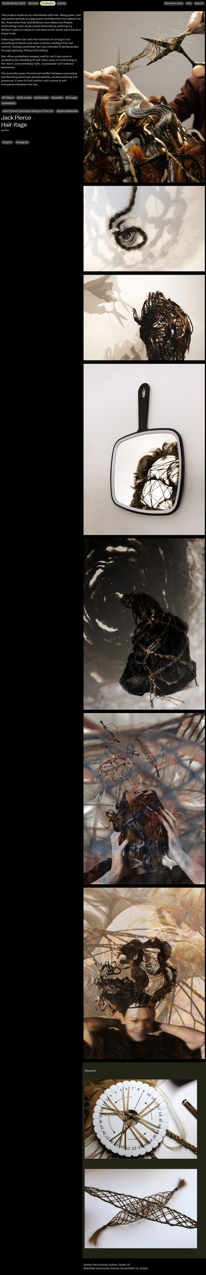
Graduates (47, 3)
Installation (9, 103)
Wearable (57, 97)
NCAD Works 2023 (14, 3)
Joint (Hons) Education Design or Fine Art (28, 111)
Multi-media (24, 97)
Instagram (22, 142)
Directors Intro (174, 3)
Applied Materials (67, 111)
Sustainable (41, 97)
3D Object (8, 97)
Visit (189, 3)
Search (199, 3)
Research (8, 136)
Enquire (7, 142)
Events (61, 3)
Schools (33, 3)
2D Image (71, 97)
